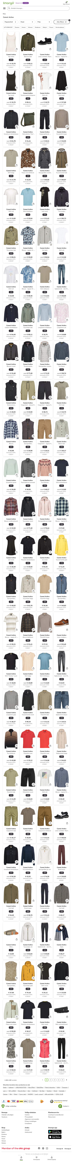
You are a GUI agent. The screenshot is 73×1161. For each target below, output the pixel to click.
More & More (22, 1091)
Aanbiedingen (6, 1130)
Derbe (5, 1087)
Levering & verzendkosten (55, 1115)
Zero (29, 1091)
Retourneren (52, 1117)
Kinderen (4, 1134)
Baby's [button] (45, 27)
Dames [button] (17, 27)
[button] (10, 22)
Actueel (27, 1130)
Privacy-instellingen (30, 1121)
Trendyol (49, 1091)
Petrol (15, 1094)
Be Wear (42, 1091)
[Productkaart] (11, 50)
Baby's (3, 1132)
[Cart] (16, 49)
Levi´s (5, 1091)
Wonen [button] (30, 27)
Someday (62, 1091)
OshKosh (35, 1091)
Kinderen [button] (37, 27)
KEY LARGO (12, 1091)
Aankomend (28, 1132)
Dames (4, 1136)
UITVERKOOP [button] (8, 27)
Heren (3, 1139)
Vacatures (4, 1117)
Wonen (4, 1141)
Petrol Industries (50, 1087)
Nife (11, 1094)
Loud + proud (39, 1094)
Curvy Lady (22, 1094)
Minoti (55, 1091)
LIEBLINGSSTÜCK (20, 1087)
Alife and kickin (49, 1094)
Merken (4, 1143)
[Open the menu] (4, 8)
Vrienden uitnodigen (7, 1115)
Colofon (27, 1115)
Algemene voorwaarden (32, 1119)
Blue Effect (31, 1087)
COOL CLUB (59, 1094)
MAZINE (30, 1094)
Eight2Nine (40, 1087)
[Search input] (38, 8)
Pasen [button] (51, 27)
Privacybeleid (29, 1117)
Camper (5, 1094)
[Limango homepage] (8, 3)
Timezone (64, 1087)
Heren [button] (24, 27)
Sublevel (11, 1087)
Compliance (28, 1123)
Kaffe (58, 1087)
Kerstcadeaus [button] (60, 27)
